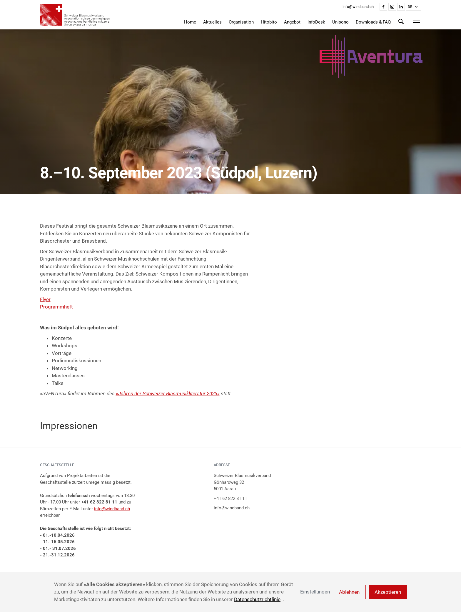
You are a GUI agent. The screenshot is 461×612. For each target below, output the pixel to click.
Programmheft (56, 307)
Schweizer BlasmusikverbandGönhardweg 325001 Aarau (242, 482)
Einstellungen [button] (315, 592)
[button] (413, 7)
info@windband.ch (112, 508)
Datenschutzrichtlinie (257, 599)
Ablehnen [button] (349, 592)
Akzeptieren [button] (388, 592)
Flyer (45, 299)
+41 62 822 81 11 (230, 498)
